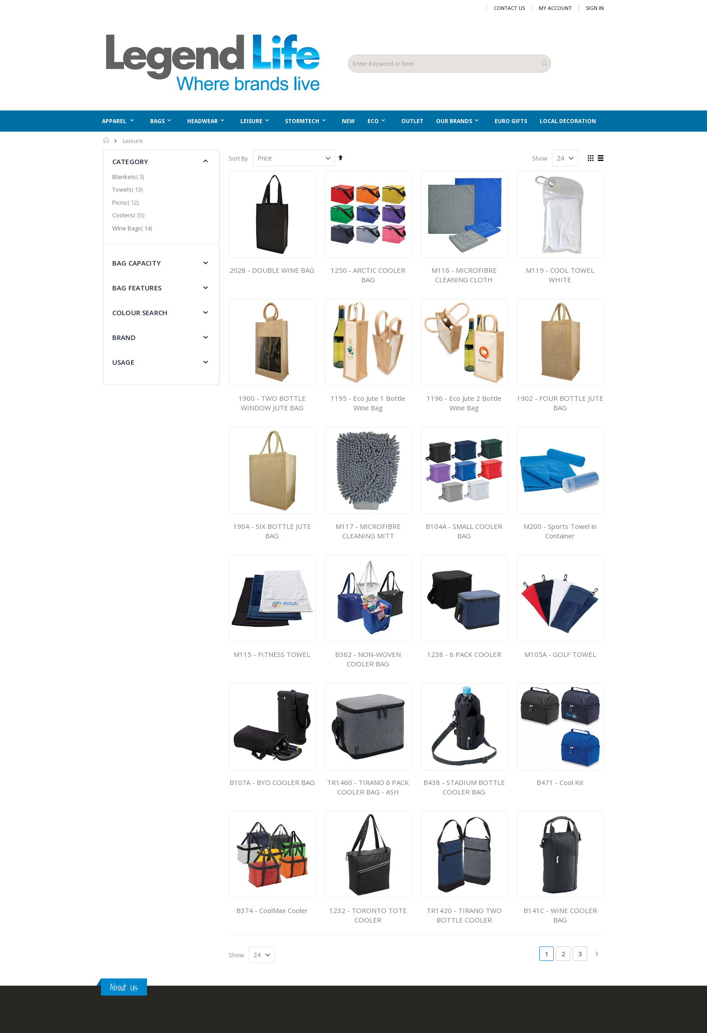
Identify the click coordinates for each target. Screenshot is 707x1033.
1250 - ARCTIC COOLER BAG (368, 275)
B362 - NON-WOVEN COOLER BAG (368, 659)
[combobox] (449, 64)
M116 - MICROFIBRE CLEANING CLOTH (464, 275)
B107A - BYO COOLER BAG (272, 782)
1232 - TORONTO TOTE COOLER (368, 915)
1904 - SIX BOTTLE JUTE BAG (272, 531)
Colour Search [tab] (139, 312)
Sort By (238, 158)
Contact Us (509, 8)
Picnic (126, 202)
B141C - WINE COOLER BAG (560, 915)
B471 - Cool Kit (560, 782)
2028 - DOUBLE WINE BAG (272, 270)
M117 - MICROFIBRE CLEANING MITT (368, 531)
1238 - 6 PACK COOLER (464, 654)
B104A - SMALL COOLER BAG (464, 531)
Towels (128, 189)
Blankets (129, 177)
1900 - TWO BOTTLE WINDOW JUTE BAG (272, 403)
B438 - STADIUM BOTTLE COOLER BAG (464, 787)
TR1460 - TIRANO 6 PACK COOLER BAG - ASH (368, 787)
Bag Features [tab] (136, 287)
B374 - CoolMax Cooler (272, 910)
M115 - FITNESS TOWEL (272, 654)
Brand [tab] (124, 337)
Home (106, 140)
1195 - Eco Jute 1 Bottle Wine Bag (368, 403)
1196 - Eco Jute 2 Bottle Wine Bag (464, 403)
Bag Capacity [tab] (136, 262)
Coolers (129, 215)
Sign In (595, 8)
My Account (555, 8)
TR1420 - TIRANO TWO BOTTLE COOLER (464, 915)
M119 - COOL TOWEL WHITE (560, 275)
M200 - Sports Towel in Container (560, 531)
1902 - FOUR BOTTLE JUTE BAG (560, 403)
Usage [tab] (123, 362)
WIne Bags (133, 228)
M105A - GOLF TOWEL (560, 654)
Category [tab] (130, 161)
